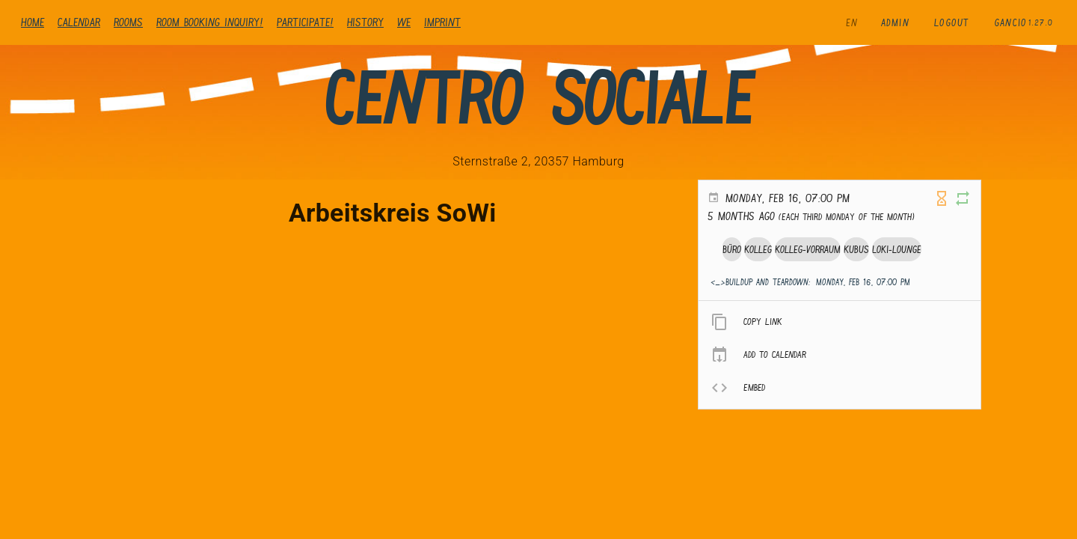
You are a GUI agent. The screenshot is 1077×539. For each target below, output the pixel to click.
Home (32, 22)
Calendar (79, 22)
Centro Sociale (538, 98)
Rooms (128, 22)
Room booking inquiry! (209, 22)
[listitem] (840, 322)
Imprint (442, 22)
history (365, 22)
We (404, 22)
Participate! (305, 22)
